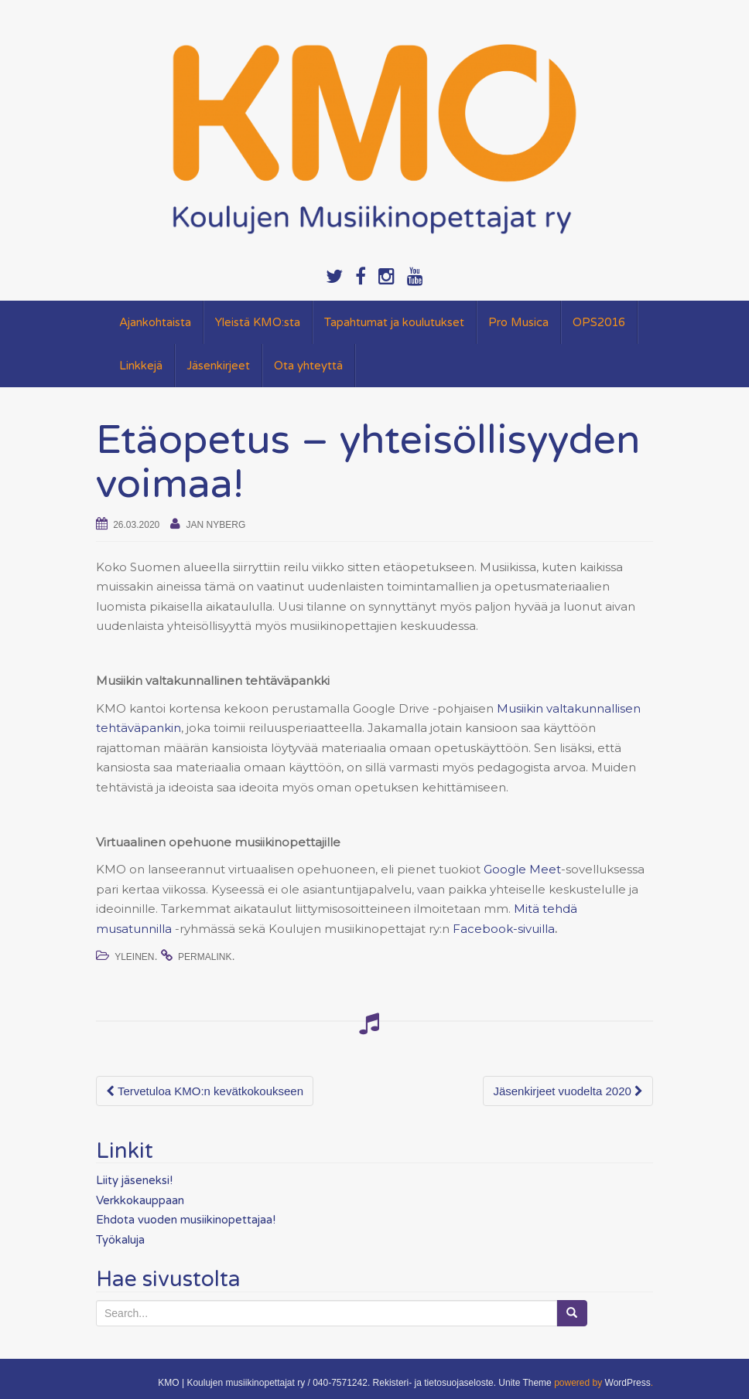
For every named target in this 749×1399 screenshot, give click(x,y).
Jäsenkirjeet (218, 366)
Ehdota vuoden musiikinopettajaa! (185, 1220)
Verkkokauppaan (140, 1200)
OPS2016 (599, 322)
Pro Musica (518, 322)
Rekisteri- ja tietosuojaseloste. (434, 1382)
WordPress (628, 1382)
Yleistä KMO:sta (257, 322)
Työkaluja (120, 1240)
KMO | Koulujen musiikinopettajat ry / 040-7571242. (264, 1382)
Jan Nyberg (216, 524)
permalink (204, 956)
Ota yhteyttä (308, 366)
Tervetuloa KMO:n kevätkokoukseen (204, 1091)
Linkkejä (140, 366)
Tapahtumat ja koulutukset (394, 322)
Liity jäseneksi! (134, 1180)
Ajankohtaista (155, 322)
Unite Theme (524, 1382)
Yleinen (134, 956)
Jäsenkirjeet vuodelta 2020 (568, 1091)
